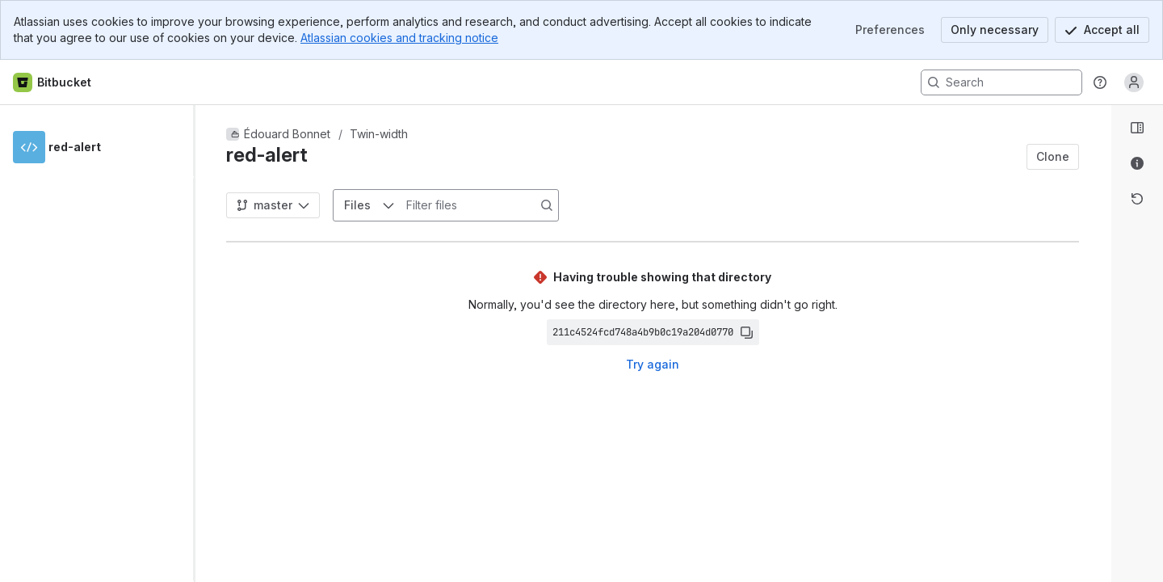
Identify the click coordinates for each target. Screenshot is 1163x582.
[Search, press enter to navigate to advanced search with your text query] (1001, 82)
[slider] (200, 343)
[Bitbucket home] (53, 82)
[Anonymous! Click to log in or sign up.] (1133, 82)
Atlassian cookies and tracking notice (399, 37)
